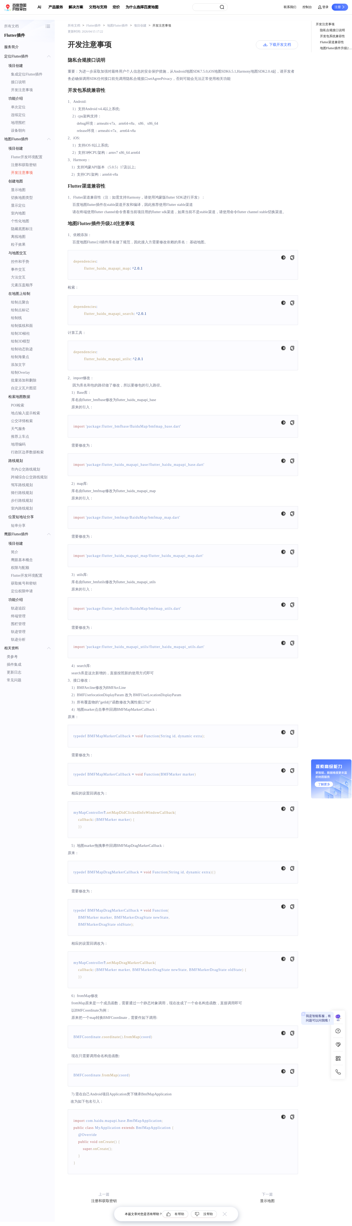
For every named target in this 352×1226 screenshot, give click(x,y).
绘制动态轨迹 (22, 349)
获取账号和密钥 (23, 583)
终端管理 (18, 616)
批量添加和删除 (23, 380)
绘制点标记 (20, 310)
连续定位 (18, 115)
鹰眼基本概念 (22, 560)
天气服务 (18, 429)
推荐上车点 (20, 437)
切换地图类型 (22, 198)
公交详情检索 (22, 421)
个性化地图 (20, 221)
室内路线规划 (22, 508)
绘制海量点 (20, 357)
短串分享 (18, 526)
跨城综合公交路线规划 (29, 477)
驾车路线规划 (22, 485)
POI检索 (17, 405)
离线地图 (18, 237)
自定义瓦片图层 (23, 388)
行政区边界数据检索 (27, 452)
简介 (14, 552)
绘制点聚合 (20, 302)
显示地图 (18, 190)
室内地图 (18, 213)
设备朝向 (18, 130)
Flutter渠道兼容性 (332, 42)
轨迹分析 (18, 639)
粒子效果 (18, 244)
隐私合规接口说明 (332, 30)
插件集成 (14, 664)
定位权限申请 (22, 591)
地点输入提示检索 (25, 413)
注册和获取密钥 (23, 165)
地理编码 (18, 444)
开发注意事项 (22, 90)
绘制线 (16, 318)
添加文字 (18, 365)
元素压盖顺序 (22, 285)
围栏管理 (18, 624)
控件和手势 (20, 262)
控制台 (307, 7)
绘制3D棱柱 (20, 333)
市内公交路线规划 (25, 469)
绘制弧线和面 (22, 326)
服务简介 (11, 47)
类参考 (12, 657)
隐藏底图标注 (22, 229)
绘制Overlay (20, 372)
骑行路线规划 (22, 493)
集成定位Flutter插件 (26, 74)
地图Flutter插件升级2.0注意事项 (336, 48)
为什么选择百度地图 (142, 7)
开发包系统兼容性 (332, 36)
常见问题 (14, 680)
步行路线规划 (22, 501)
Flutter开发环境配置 (26, 157)
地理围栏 (18, 123)
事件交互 (18, 269)
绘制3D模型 (20, 341)
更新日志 (14, 672)
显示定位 (18, 205)
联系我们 (290, 7)
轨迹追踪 (18, 608)
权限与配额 (20, 568)
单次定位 (18, 107)
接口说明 (18, 82)
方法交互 (18, 277)
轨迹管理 (18, 632)
